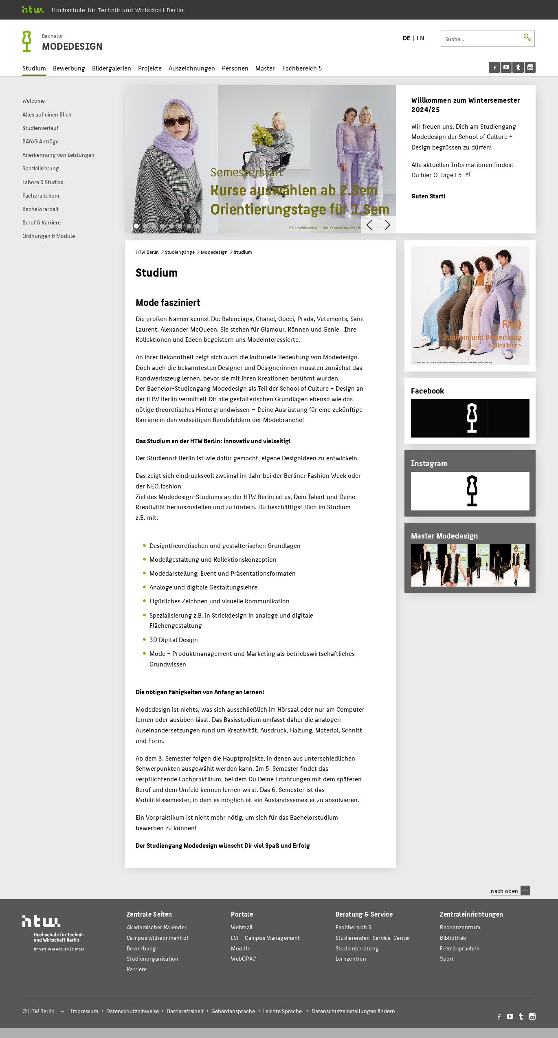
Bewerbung (69, 68)
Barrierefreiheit (185, 1011)
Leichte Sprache (282, 1011)
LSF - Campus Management (265, 937)
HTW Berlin (147, 251)
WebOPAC (243, 958)
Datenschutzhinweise (132, 1011)
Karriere (137, 969)
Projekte (150, 68)
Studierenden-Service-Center (373, 937)
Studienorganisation (153, 958)
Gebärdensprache (233, 1011)
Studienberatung (357, 948)
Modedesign (214, 251)
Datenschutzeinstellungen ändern (353, 1011)
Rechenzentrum (460, 927)
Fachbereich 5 (302, 68)
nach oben (510, 890)
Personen (235, 68)
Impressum (84, 1011)
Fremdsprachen (460, 948)
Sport (447, 958)
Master (265, 68)
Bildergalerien (111, 68)
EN (420, 38)
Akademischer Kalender (157, 927)
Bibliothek (453, 937)
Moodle (240, 948)
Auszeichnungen (192, 68)
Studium (34, 68)
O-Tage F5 (447, 174)
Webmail (242, 927)
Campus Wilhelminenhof (158, 937)
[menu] (512, 67)
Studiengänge (180, 251)
